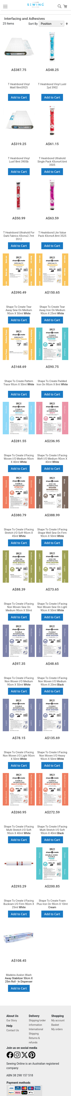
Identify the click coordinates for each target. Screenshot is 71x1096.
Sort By (33, 23)
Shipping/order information (37, 1022)
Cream (52, 904)
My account (58, 1020)
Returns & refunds (34, 1040)
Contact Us (12, 1030)
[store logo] (35, 4)
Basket (55, 1024)
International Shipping (36, 1031)
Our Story (11, 1020)
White (19, 310)
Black (52, 681)
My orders (57, 1029)
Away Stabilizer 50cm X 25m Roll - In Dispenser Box (19, 980)
